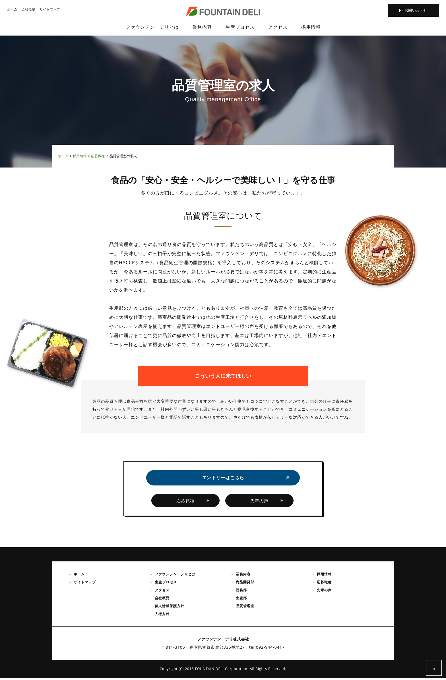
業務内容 (243, 576)
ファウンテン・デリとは (175, 576)
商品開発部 (245, 584)
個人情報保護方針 (169, 608)
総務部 (241, 592)
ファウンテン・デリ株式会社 (223, 11)
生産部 (241, 600)
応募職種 (98, 156)
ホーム (12, 9)
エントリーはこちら (223, 478)
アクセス (162, 592)
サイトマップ (50, 9)
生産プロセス (166, 584)
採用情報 (79, 156)
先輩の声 (259, 502)
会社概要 (28, 9)
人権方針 (162, 616)
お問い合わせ (413, 10)
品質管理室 (245, 608)
